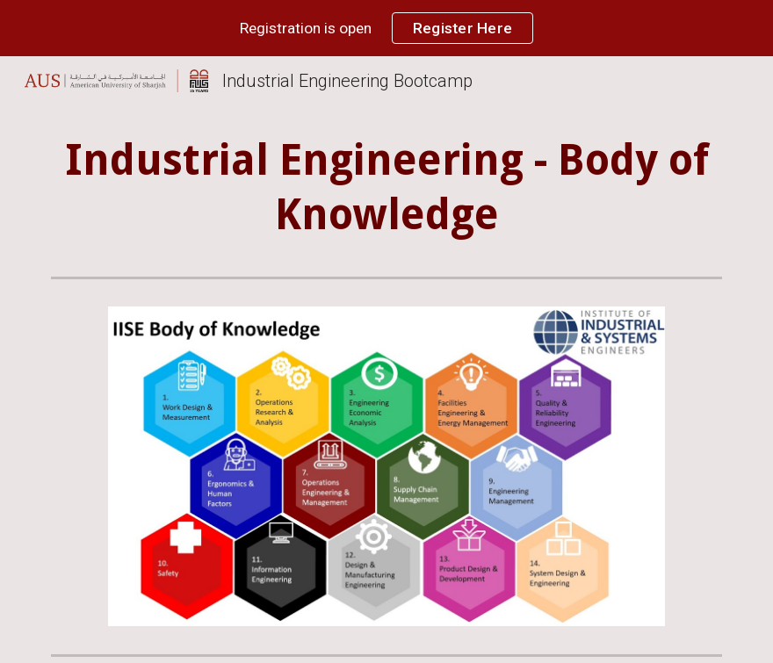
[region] (386, 28)
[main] (386, 187)
